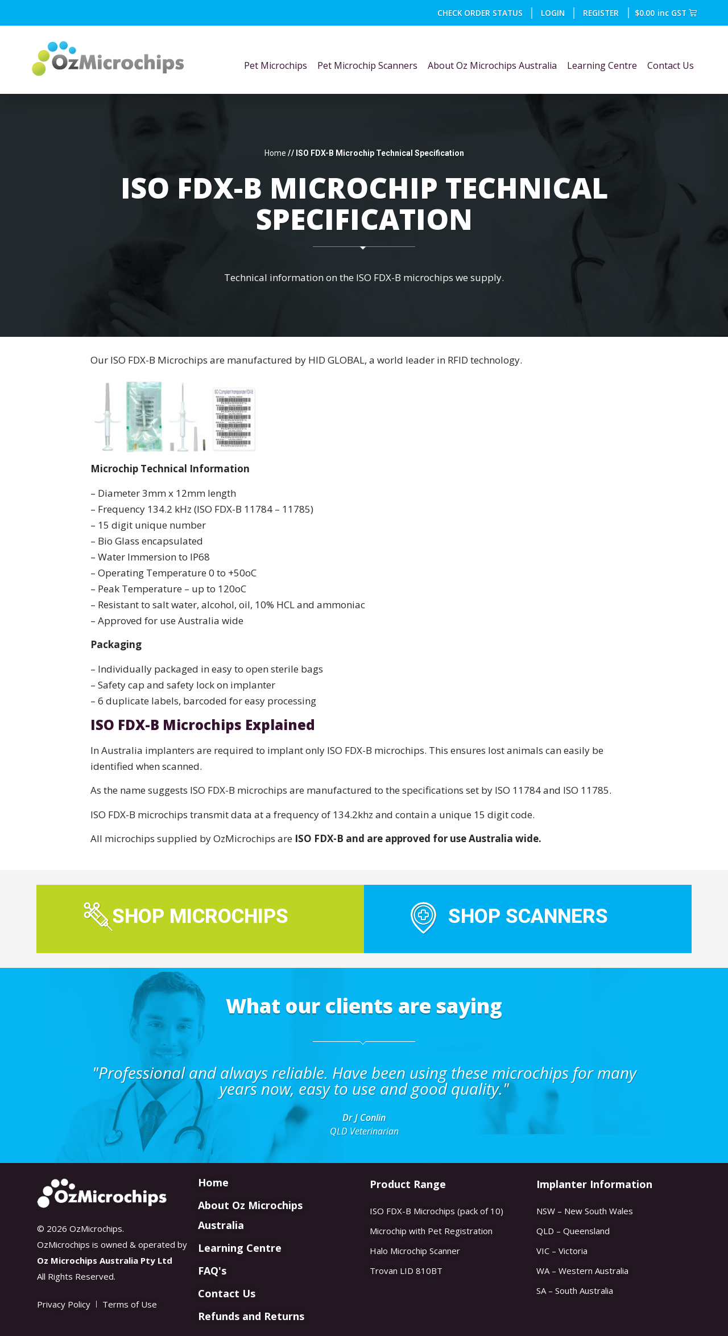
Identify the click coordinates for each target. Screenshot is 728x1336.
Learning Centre (602, 65)
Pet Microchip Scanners (367, 65)
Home (275, 153)
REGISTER (601, 12)
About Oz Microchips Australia (492, 65)
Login (553, 12)
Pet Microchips (275, 65)
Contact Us (670, 65)
